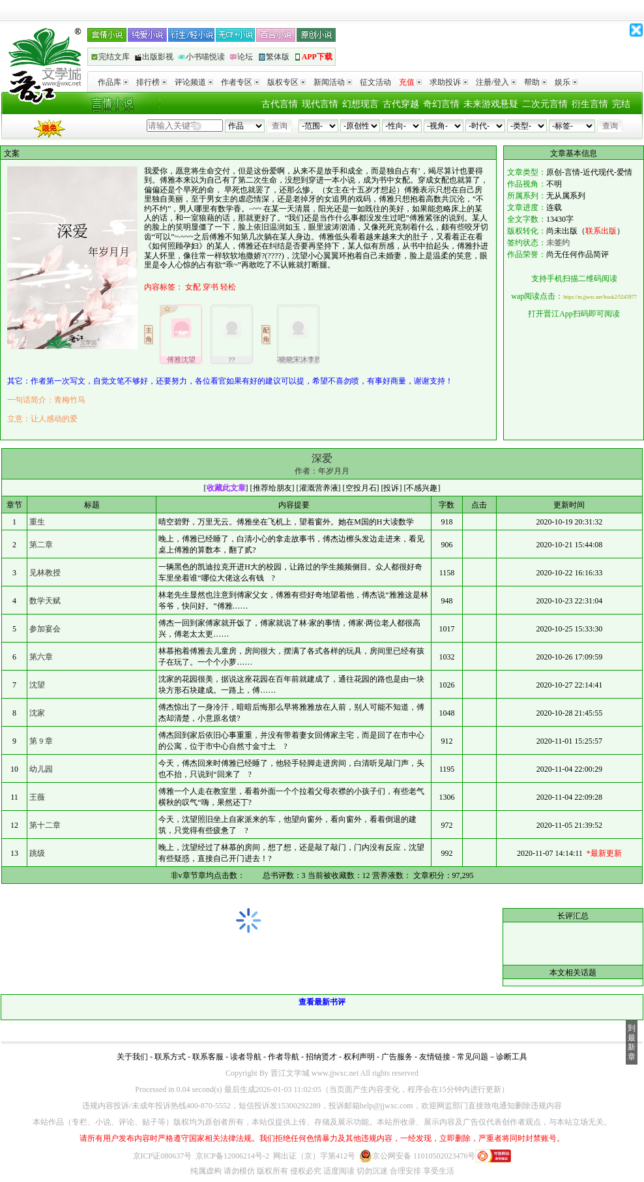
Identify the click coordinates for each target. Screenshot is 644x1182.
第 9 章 (41, 741)
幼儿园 (41, 769)
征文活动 (375, 82)
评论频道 (194, 82)
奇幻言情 (441, 104)
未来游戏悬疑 (490, 104)
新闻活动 (333, 82)
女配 (193, 287)
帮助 (535, 82)
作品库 (113, 82)
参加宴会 (45, 628)
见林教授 (45, 572)
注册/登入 (496, 82)
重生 (37, 521)
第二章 (41, 544)
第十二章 (45, 825)
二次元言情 (545, 104)
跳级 (37, 853)
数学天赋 (45, 600)
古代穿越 (401, 104)
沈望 (37, 685)
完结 (621, 104)
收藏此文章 (226, 487)
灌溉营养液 (318, 487)
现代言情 (320, 104)
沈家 (37, 713)
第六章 (41, 656)
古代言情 (279, 104)
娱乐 (566, 82)
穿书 (210, 287)
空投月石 (361, 487)
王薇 (37, 797)
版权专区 (286, 82)
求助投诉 (449, 82)
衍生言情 (590, 104)
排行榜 (151, 82)
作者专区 (240, 82)
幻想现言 (360, 104)
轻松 (228, 287)
